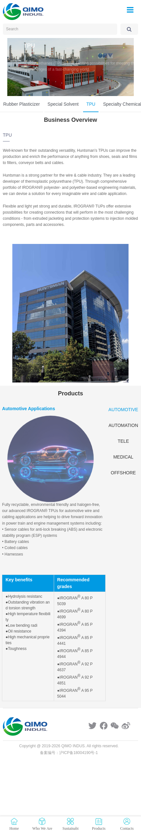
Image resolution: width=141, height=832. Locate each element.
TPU (90, 104)
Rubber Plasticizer (21, 104)
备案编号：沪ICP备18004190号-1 (69, 752)
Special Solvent (63, 104)
